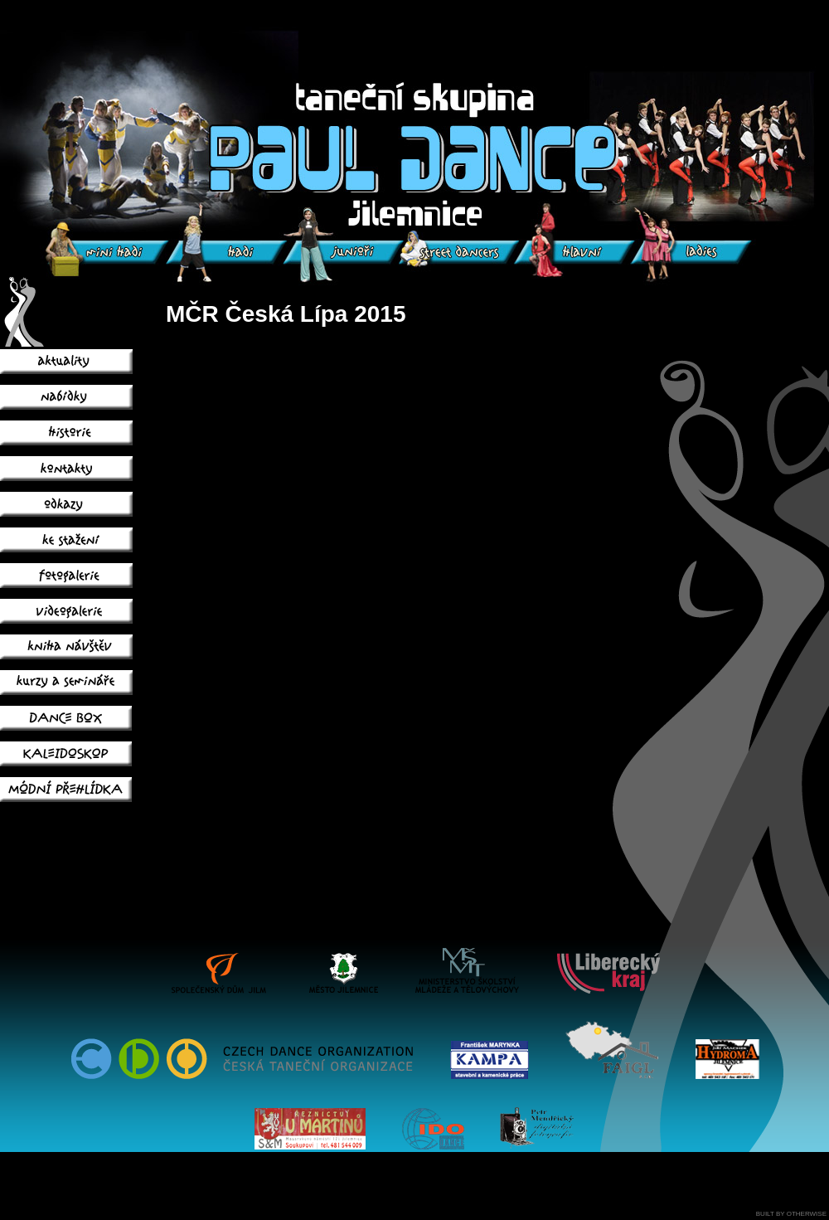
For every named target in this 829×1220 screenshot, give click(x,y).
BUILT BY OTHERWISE (791, 1214)
